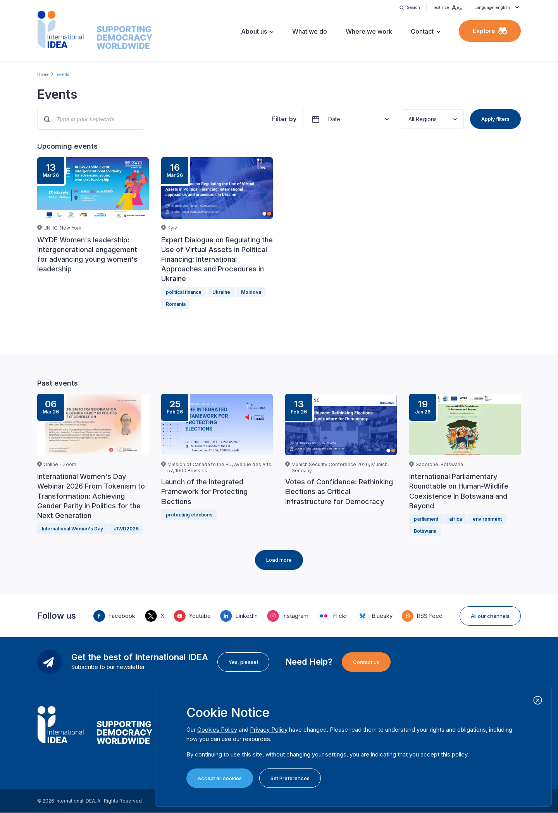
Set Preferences (290, 778)
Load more (279, 560)
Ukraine (221, 292)
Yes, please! (243, 662)
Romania (176, 304)
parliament (426, 519)
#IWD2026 (126, 529)
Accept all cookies (220, 778)
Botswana (425, 531)
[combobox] (409, 119)
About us (254, 31)
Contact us (366, 662)
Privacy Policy (269, 729)
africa (455, 519)
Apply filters (495, 119)
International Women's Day (72, 529)
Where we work (369, 31)
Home (42, 74)
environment (487, 519)
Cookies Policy (217, 729)
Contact (422, 31)
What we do (309, 31)
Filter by (284, 119)
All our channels (490, 616)
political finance (184, 292)
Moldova (251, 292)
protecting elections (189, 515)
